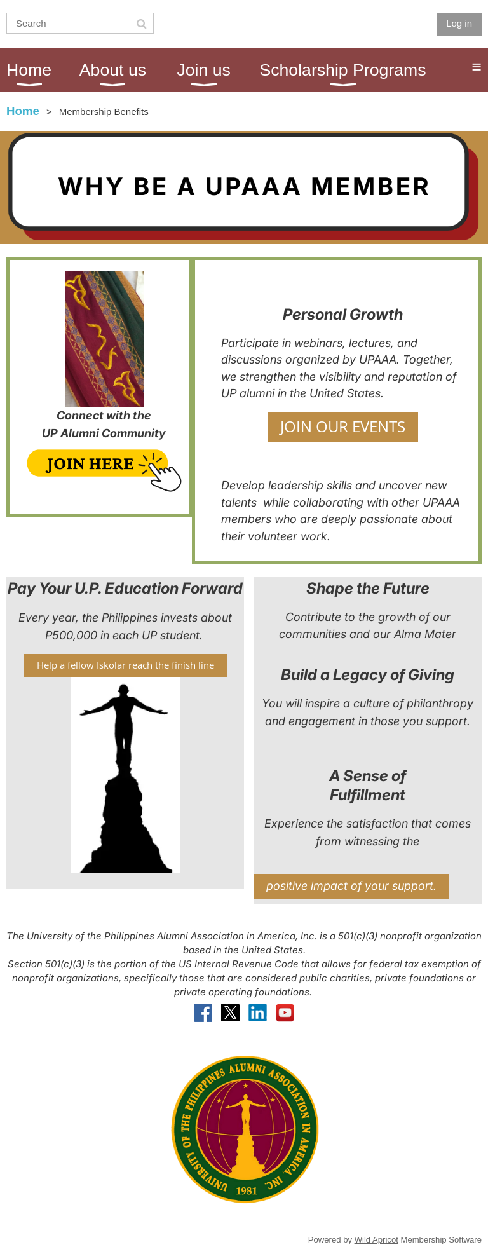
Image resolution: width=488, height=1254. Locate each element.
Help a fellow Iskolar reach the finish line (125, 664)
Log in (459, 23)
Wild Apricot (376, 1239)
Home (22, 111)
